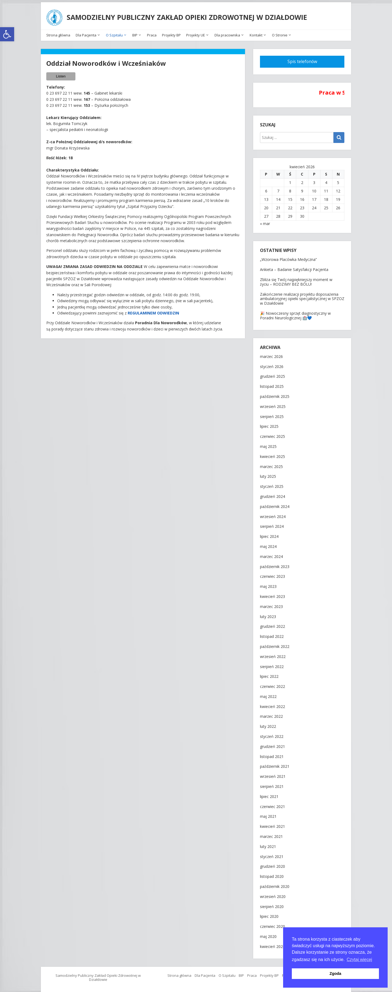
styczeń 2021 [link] (271, 854)
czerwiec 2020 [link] (272, 924)
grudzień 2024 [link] (272, 494)
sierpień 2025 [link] (272, 414)
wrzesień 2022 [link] (273, 654)
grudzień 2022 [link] (272, 624)
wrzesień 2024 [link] (273, 514)
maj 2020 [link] (268, 934)
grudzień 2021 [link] (272, 744)
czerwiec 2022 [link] (272, 684)
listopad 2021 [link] (272, 754)
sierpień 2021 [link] (272, 784)
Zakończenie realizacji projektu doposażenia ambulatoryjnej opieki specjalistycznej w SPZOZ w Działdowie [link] (302, 296)
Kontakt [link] (256, 33)
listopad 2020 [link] (272, 874)
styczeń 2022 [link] (271, 734)
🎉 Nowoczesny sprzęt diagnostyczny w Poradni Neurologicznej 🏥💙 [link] (295, 313)
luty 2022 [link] (268, 724)
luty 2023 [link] (268, 614)
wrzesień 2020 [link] (273, 894)
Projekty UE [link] (195, 33)
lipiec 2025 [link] (269, 424)
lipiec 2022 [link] (269, 674)
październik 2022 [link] (274, 644)
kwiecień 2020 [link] (272, 944)
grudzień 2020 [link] (272, 864)
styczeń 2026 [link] (271, 364)
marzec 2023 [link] (271, 604)
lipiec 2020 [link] (269, 914)
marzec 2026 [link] (271, 354)
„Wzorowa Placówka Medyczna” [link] (288, 257)
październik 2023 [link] (274, 564)
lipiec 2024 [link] (269, 534)
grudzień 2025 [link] (272, 374)
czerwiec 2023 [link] (272, 574)
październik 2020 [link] (274, 884)
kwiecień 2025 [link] (272, 454)
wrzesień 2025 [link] (273, 404)
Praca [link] (152, 33)
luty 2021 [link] (268, 844)
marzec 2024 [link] (271, 554)
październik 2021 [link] (274, 764)
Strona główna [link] (58, 33)
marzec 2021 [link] (271, 834)
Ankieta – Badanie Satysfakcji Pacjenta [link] (294, 267)
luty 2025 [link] (268, 474)
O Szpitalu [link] (114, 33)
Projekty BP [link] (171, 33)
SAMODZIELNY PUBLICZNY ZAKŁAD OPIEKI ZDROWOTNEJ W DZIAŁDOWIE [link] (188, 16)
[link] (7, 34)
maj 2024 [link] (268, 544)
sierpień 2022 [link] (272, 664)
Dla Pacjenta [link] (86, 33)
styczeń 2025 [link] (271, 484)
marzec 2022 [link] (271, 714)
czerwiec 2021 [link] (272, 804)
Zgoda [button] (335, 973)
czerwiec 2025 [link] (272, 434)
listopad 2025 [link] (272, 384)
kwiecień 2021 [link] (272, 824)
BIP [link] (134, 33)
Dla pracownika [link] (227, 33)
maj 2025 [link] (268, 444)
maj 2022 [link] (268, 694)
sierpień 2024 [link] (272, 524)
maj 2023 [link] (268, 584)
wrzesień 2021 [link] (273, 774)
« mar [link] (265, 221)
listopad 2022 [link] (272, 634)
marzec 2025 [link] (271, 464)
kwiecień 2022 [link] (272, 704)
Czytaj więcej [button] (359, 959)
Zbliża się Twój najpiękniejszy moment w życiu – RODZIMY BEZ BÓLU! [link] (296, 280)
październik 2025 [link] (274, 394)
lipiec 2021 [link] (269, 794)
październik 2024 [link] (274, 504)
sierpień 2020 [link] (272, 904)
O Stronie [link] (279, 33)
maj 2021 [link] (268, 814)
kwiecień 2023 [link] (272, 594)
